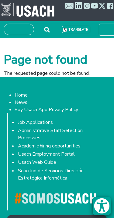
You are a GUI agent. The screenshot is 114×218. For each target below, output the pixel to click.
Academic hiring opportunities (49, 146)
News (21, 102)
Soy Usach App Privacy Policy (46, 109)
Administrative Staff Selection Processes (50, 134)
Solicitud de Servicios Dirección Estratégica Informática (51, 174)
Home (21, 95)
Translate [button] (78, 30)
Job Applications (35, 122)
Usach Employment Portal (46, 154)
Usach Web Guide (37, 162)
